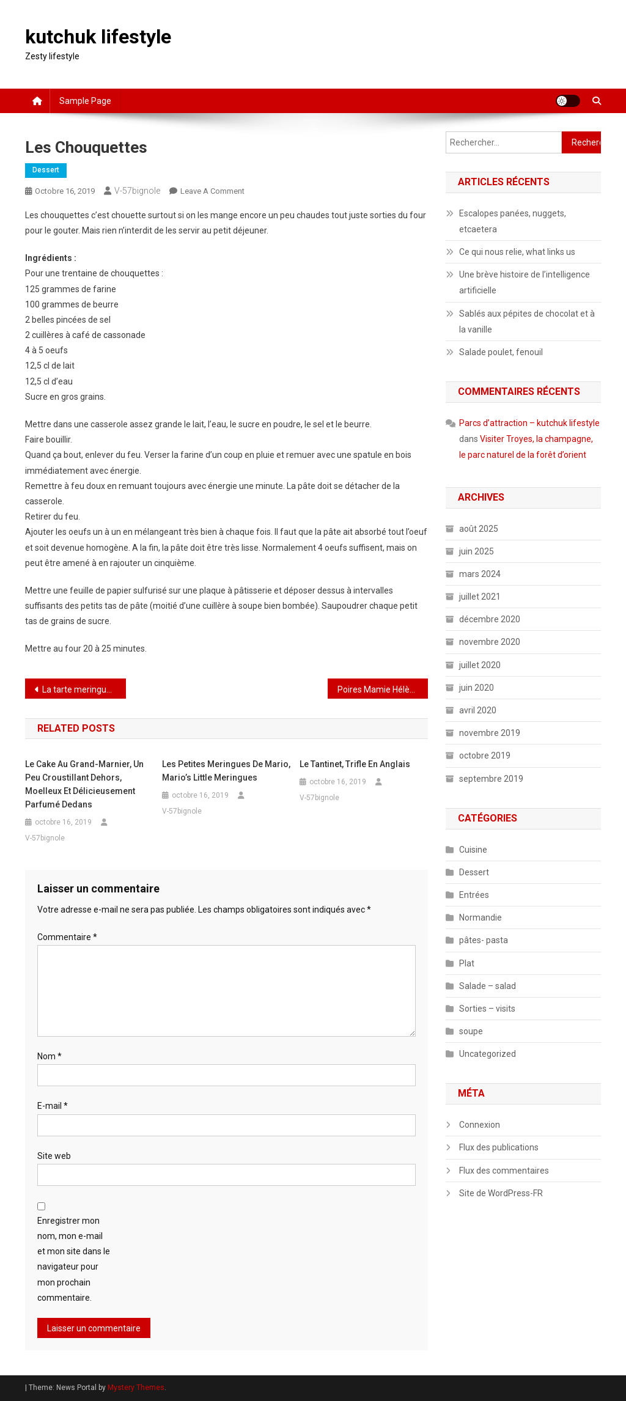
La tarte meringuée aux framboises (84, 689)
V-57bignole (137, 191)
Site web (54, 1156)
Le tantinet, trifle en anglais (355, 764)
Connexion (479, 1125)
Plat (466, 963)
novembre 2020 (489, 642)
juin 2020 (476, 688)
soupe (471, 1031)
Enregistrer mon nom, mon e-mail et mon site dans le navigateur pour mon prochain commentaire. (73, 1259)
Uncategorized (487, 1054)
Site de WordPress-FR (501, 1193)
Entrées (474, 895)
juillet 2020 (480, 665)
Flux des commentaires (504, 1170)
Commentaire (67, 937)
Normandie (480, 917)
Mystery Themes (136, 1387)
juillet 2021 (480, 596)
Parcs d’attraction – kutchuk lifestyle (529, 423)
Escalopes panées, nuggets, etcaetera (512, 221)
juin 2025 (476, 551)
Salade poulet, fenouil (501, 352)
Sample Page (85, 101)
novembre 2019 (489, 733)
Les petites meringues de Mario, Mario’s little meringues (226, 770)
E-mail (52, 1106)
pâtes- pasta (483, 940)
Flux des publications (499, 1147)
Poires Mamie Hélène (378, 689)
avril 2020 (477, 710)
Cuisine (473, 850)
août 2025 (478, 529)
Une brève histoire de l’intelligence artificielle (524, 282)
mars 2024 (480, 574)
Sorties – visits (487, 1008)
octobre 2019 (484, 755)
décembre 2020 (489, 619)
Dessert (45, 170)
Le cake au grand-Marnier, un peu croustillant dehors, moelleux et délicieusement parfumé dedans (84, 784)
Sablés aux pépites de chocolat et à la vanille (527, 321)
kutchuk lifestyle (98, 36)
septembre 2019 (491, 779)
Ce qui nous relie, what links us (517, 252)
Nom (49, 1056)
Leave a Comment (212, 191)
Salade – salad (487, 986)
